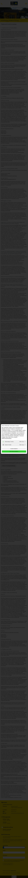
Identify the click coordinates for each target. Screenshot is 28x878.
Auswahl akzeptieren (14, 448)
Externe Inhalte (7, 444)
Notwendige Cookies (8, 441)
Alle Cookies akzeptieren (14, 451)
